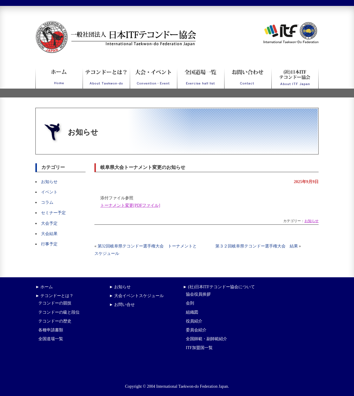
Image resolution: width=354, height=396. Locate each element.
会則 (190, 303)
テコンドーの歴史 (54, 321)
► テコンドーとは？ (54, 296)
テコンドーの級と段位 (59, 312)
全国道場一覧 (50, 339)
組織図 (192, 312)
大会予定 (49, 223)
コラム (47, 202)
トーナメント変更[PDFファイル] (130, 205)
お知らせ (49, 182)
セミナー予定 (53, 213)
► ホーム (44, 287)
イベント (49, 192)
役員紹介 (194, 321)
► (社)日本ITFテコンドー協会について (219, 287)
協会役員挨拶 (198, 294)
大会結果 (49, 234)
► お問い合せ (122, 304)
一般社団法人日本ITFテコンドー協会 (105, 24)
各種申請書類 (50, 330)
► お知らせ (120, 287)
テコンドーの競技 (54, 303)
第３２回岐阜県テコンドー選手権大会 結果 (256, 246)
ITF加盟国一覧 (199, 348)
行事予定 (49, 244)
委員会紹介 (196, 330)
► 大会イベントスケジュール (136, 296)
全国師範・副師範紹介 (206, 339)
